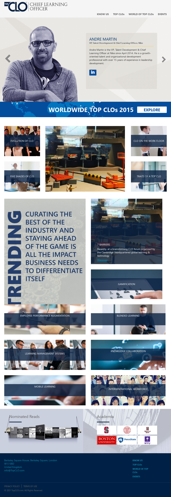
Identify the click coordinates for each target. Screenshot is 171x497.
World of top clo (141, 14)
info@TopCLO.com (14, 470)
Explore (152, 109)
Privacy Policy (12, 486)
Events (162, 14)
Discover (102, 260)
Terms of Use (30, 486)
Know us (103, 14)
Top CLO (118, 14)
